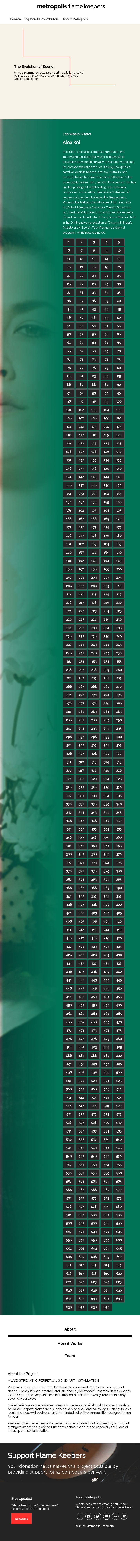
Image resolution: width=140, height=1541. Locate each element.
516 (68, 1106)
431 (68, 963)
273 (94, 695)
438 (94, 972)
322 (81, 779)
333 (94, 796)
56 (69, 334)
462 (81, 1014)
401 (69, 913)
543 (94, 1148)
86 (69, 385)
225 (119, 611)
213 (94, 594)
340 (119, 804)
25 (119, 276)
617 (81, 1274)
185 (118, 544)
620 (119, 1274)
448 (94, 988)
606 (69, 1257)
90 (119, 385)
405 (119, 913)
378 (94, 871)
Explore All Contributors (41, 19)
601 (69, 1248)
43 (94, 309)
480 (119, 1039)
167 (81, 519)
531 (68, 1131)
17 (81, 267)
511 (69, 1097)
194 (106, 561)
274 (106, 695)
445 (119, 980)
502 (81, 1081)
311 (69, 762)
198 (94, 569)
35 (119, 292)
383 (94, 879)
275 (119, 695)
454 (106, 997)
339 (106, 804)
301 (68, 745)
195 (118, 561)
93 (94, 393)
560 (119, 1173)
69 (106, 351)
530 (119, 1123)
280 (119, 703)
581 (68, 1215)
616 (69, 1274)
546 (69, 1156)
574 (106, 1198)
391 (68, 896)
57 (81, 334)
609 (106, 1257)
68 (94, 351)
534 (106, 1131)
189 (106, 552)
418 (94, 938)
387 (81, 888)
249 (106, 653)
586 (69, 1223)
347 (81, 821)
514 (106, 1097)
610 (119, 1257)
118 (94, 435)
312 (81, 762)
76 (69, 368)
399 (106, 905)
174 (106, 527)
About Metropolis (75, 19)
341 (68, 812)
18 (94, 267)
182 (81, 544)
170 (118, 519)
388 (94, 888)
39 (106, 301)
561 (68, 1181)
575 (119, 1198)
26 (69, 284)
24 (106, 276)
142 (81, 477)
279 (106, 703)
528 (94, 1123)
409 (106, 921)
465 (119, 1014)
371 (68, 863)
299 (106, 737)
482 (81, 1047)
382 (81, 879)
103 (93, 410)
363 (94, 846)
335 (119, 796)
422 (81, 946)
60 (119, 334)
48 (94, 317)
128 (93, 452)
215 (119, 594)
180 (119, 536)
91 (69, 393)
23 (94, 276)
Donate (15, 19)
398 (94, 905)
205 (119, 577)
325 (119, 779)
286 (69, 720)
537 (81, 1139)
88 (94, 385)
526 (69, 1123)
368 (94, 854)
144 (106, 477)
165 (118, 510)
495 (119, 1064)
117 (81, 435)
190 (119, 552)
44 (106, 309)
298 (94, 737)
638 (94, 1307)
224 (106, 611)
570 (119, 1190)
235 (119, 628)
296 (69, 737)
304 (106, 745)
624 (106, 1282)
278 (94, 703)
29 (106, 284)
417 (81, 938)
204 (106, 577)
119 (106, 435)
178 (93, 536)
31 (68, 292)
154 (106, 494)
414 (106, 930)
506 (69, 1089)
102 (81, 410)
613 (93, 1265)
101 (68, 410)
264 (106, 678)
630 (119, 1290)
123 (94, 443)
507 (81, 1089)
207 (81, 586)
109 (106, 418)
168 (94, 519)
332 (81, 796)
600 (119, 1240)
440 (119, 972)
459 (106, 1005)
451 (68, 997)
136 (68, 468)
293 (94, 728)
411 (68, 930)
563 (94, 1181)
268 (94, 686)
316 (68, 770)
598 (94, 1240)
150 (118, 485)
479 (106, 1039)
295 (119, 728)
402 (81, 913)
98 (94, 401)
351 (68, 829)
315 (119, 762)
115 (119, 426)
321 (68, 779)
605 (119, 1248)
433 (94, 963)
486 (69, 1055)
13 (93, 259)
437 (81, 972)
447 (81, 988)
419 (106, 938)
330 (119, 787)
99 (106, 401)
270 (119, 686)
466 (69, 1022)
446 (69, 988)
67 (81, 351)
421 (68, 946)
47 (81, 317)
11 (68, 259)
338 (94, 804)
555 (119, 1165)
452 (81, 997)
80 (119, 368)
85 (119, 376)
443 (94, 980)
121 (69, 443)
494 (106, 1064)
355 (119, 829)
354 (106, 829)
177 (81, 536)
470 (119, 1022)
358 (94, 837)
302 (81, 745)
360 (119, 837)
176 (68, 536)
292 (81, 728)
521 (68, 1114)
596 (69, 1240)
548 (94, 1156)
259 (106, 670)
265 (119, 678)
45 (119, 309)
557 (81, 1173)
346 (69, 821)
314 (106, 762)
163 (93, 510)
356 (69, 837)
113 (94, 426)
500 (119, 1072)
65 (119, 343)
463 (94, 1014)
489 (106, 1055)
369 (106, 854)
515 (119, 1097)
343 (94, 812)
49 (106, 317)
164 (106, 510)
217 (81, 603)
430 (119, 955)
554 (106, 1165)
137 (81, 468)
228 (94, 619)
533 (94, 1131)
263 (94, 678)
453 (94, 997)
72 (81, 359)
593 (94, 1232)
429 (106, 955)
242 (81, 645)
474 (106, 1030)
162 (81, 510)
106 (69, 418)
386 (69, 888)
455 (119, 997)
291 (68, 728)
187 (81, 552)
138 (93, 468)
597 (81, 1240)
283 (94, 712)
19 (106, 267)
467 (81, 1022)
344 (106, 812)
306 (69, 754)
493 (94, 1064)
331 (68, 796)
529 (106, 1123)
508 (94, 1089)
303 (94, 745)
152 (81, 494)
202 (81, 577)
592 (81, 1232)
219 (106, 603)
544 (106, 1148)
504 (106, 1081)
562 (81, 1181)
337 (81, 804)
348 (94, 821)
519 (106, 1106)
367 (81, 854)
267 (81, 686)
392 (81, 896)
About (70, 1329)
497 (81, 1072)
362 (81, 846)
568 (94, 1190)
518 (93, 1106)
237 (81, 636)
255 (119, 661)
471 (68, 1030)
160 (119, 502)
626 (69, 1290)
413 (93, 930)
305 (119, 745)
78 (94, 368)
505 (119, 1081)
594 (106, 1232)
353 (94, 829)
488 (94, 1055)
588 (94, 1223)
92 (81, 393)
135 (119, 460)
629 (106, 1290)
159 (106, 502)
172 (81, 527)
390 (119, 888)
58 (94, 334)
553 (94, 1165)
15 (118, 259)
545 (119, 1148)
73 (94, 359)
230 (119, 619)
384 (106, 879)
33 (94, 292)
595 (119, 1232)
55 (119, 326)
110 (119, 418)
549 (106, 1156)
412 (81, 930)
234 (106, 628)
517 (81, 1106)
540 (119, 1139)
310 (118, 754)
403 (94, 913)
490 (119, 1055)
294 (106, 728)
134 (106, 460)
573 (94, 1198)
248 (94, 653)
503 (94, 1081)
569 (106, 1190)
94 (106, 393)
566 (69, 1190)
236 (69, 636)
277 (81, 703)
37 (81, 301)
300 (119, 737)
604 (106, 1248)
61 (69, 343)
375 (119, 863)
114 (106, 426)
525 (119, 1114)
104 (106, 410)
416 (69, 938)
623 (94, 1282)
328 (94, 787)
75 (119, 359)
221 (68, 611)
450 (119, 988)
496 (69, 1072)
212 (81, 594)
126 (68, 452)
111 (69, 426)
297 (81, 737)
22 (81, 276)
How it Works (70, 1343)
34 (106, 292)
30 (119, 284)
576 (69, 1206)
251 (68, 661)
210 (118, 586)
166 (69, 519)
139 (106, 468)
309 (106, 754)
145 (118, 477)
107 (81, 418)
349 (106, 821)
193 (93, 561)
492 (81, 1064)
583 (94, 1215)
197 (81, 569)
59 (106, 334)
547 (81, 1156)
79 (106, 368)
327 (81, 787)
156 (68, 502)
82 (81, 376)
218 (93, 603)
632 (81, 1299)
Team (70, 1356)
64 (106, 343)
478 (94, 1039)
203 (94, 577)
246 (69, 653)
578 (94, 1206)
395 (119, 896)
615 (118, 1265)
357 (81, 837)
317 (81, 770)
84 (106, 376)
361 (68, 846)
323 (94, 779)
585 (119, 1215)
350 (119, 821)
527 (81, 1123)
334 (106, 796)
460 (119, 1005)
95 (119, 393)
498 (94, 1072)
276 (69, 703)
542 (81, 1148)
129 (106, 452)
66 (69, 351)
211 (69, 594)
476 (69, 1039)
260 (119, 670)
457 (81, 1005)
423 (94, 946)
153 (94, 494)
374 (106, 863)
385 (119, 879)
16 (69, 267)
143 (93, 477)
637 (81, 1307)
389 (106, 888)
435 (119, 963)
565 (119, 1181)
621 (68, 1282)
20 (119, 267)
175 (119, 527)
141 (68, 477)
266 (69, 686)
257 (81, 670)
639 (106, 1307)
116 (68, 435)
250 (119, 653)
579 (106, 1206)
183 (93, 544)
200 (119, 569)
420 (119, 938)
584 (106, 1215)
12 (81, 259)
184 (106, 544)
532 (81, 1131)
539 (106, 1139)
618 (94, 1274)
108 (94, 418)
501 (68, 1081)
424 (106, 946)
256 (69, 670)
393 (94, 896)
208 (94, 586)
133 (94, 460)
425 (119, 946)
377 (81, 871)
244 (106, 645)
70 (119, 351)
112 (81, 426)
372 (81, 863)
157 (81, 502)
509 (106, 1089)
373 (94, 863)
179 (106, 536)
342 (81, 812)
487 (81, 1055)
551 (68, 1165)
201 (68, 577)
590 (119, 1223)
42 (81, 309)
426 (69, 955)
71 (68, 359)
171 (69, 527)
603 (94, 1248)
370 (119, 854)
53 (94, 326)
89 (106, 385)
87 (81, 385)
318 (93, 770)
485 (119, 1047)
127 (81, 452)
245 (119, 645)
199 (106, 569)
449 (106, 988)
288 (94, 720)
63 (94, 343)
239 (106, 636)
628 (94, 1290)
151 (69, 494)
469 (106, 1022)
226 (69, 619)
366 (69, 854)
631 (68, 1299)
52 (81, 326)
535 (119, 1131)
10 (119, 250)
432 (81, 963)
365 (119, 846)
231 (68, 628)
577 (81, 1206)
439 (106, 972)
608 (94, 1257)
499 (106, 1072)
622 (81, 1282)
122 (81, 443)
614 (106, 1265)
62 (81, 343)
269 (106, 686)
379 (106, 871)
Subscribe (21, 1518)
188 (94, 552)
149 (106, 485)
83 (94, 376)
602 (81, 1248)
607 (81, 1257)
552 (81, 1165)
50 (119, 317)
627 (81, 1290)
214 (106, 594)
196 (69, 569)
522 (81, 1114)
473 (94, 1030)
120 (118, 435)
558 (94, 1173)
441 (69, 980)
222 (81, 611)
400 (119, 905)
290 (119, 720)
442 (81, 980)
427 (81, 955)
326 (69, 787)
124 (106, 443)
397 (81, 905)
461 (69, 1014)
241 (68, 645)
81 (69, 376)
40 (119, 301)
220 (119, 603)
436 (69, 972)
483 (94, 1047)
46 (69, 317)
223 (94, 611)
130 (118, 452)
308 (94, 754)
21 (68, 276)
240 (119, 636)
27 (81, 284)
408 (94, 921)
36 (69, 301)
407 (81, 921)
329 (106, 787)
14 (106, 259)
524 (106, 1114)
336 (69, 804)
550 (119, 1156)
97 (81, 401)
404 (106, 913)
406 (69, 921)
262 (81, 678)
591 (68, 1232)
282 (81, 712)
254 (106, 661)
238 (94, 636)
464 (106, 1014)
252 (81, 661)
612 (81, 1265)
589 (106, 1223)
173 (94, 527)
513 (94, 1097)
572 (81, 1198)
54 (106, 326)
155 (119, 494)
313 (94, 762)
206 (69, 586)
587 (81, 1223)
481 (69, 1047)
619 (106, 1274)
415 (118, 930)
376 (69, 871)
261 (68, 678)
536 (69, 1139)
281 (68, 712)
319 (106, 770)
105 (118, 410)
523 (94, 1114)
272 (81, 695)
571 (68, 1198)
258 (94, 670)
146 (69, 485)
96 (69, 401)
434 (106, 963)
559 (106, 1173)
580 (119, 1206)
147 (81, 485)
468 (94, 1022)
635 (119, 1299)
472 (81, 1030)
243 (94, 645)
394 (106, 896)
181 (68, 544)
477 (81, 1039)
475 (119, 1030)
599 (106, 1240)
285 (119, 712)
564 (106, 1181)
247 (81, 653)
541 (68, 1148)
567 (81, 1190)
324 (106, 779)
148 (94, 485)
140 (119, 468)
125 (119, 443)
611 (68, 1265)
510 (118, 1089)
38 (94, 301)
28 (94, 284)
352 (81, 829)
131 (69, 460)
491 (69, 1064)
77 (81, 368)
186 (69, 552)
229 (106, 619)
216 (68, 603)
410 (119, 921)
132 (81, 460)
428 (94, 955)
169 (106, 519)
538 (94, 1139)
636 (69, 1307)
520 (119, 1106)
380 (119, 871)
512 (81, 1097)
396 (69, 905)
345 (119, 812)
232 (81, 628)
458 (94, 1005)
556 (69, 1173)
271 (68, 695)
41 (69, 309)
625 (119, 1282)
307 (81, 754)
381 (68, 879)
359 (106, 837)
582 (81, 1215)
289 (106, 720)
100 (119, 401)
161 (68, 510)
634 (106, 1299)
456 (69, 1005)
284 (106, 712)
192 (81, 561)
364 (106, 846)
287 (81, 720)
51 (68, 326)
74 (106, 359)
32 (81, 292)
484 (106, 1047)
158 (93, 502)
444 (106, 980)
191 (68, 561)
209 (106, 586)
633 (94, 1299)
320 (119, 770)
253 (94, 661)
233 (94, 628)
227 (81, 619)
